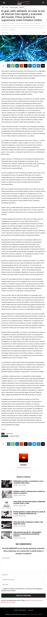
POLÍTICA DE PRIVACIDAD (34, 614)
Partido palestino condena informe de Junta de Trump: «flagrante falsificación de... (29, 512)
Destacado (21, 7)
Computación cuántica (14, 436)
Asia (3, 7)
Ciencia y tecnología (14, 7)
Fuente (3, 429)
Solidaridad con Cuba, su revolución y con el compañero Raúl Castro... (28, 482)
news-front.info (9, 433)
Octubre (23, 465)
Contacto (30, 610)
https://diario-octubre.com (23, 467)
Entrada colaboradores (20, 610)
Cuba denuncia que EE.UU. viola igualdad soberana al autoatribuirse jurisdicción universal (27, 534)
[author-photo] (23, 462)
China (7, 7)
